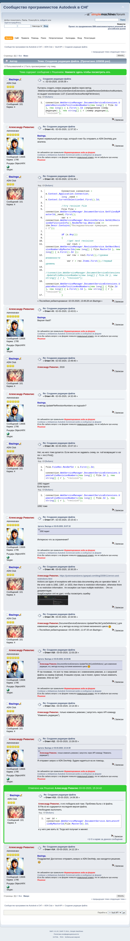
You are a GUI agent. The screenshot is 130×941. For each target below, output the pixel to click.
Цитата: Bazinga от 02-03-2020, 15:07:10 (54, 526)
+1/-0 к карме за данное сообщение (105, 839)
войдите (43, 20)
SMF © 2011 (64, 931)
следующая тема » (118, 52)
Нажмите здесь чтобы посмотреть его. (87, 72)
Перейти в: (102, 913)
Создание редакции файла (57, 79)
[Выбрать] (49, 97)
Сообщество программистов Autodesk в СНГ (45, 7)
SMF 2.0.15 (54, 931)
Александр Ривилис (21, 127)
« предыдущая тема (100, 52)
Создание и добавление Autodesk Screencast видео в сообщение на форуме (69, 155)
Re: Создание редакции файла (59, 126)
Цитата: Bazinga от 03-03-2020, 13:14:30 (54, 748)
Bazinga (14, 79)
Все (20, 56)
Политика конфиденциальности (66, 934)
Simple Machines (76, 931)
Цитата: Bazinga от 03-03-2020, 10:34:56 (54, 659)
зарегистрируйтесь (12, 23)
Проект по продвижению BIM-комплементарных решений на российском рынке (97, 27)
